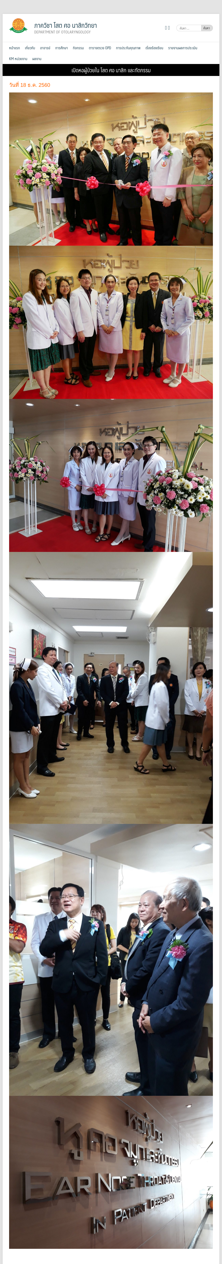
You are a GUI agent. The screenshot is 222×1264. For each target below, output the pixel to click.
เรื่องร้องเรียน (154, 48)
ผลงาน (36, 59)
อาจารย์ (45, 48)
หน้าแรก (14, 48)
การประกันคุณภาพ (128, 48)
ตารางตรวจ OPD (100, 48)
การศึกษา (61, 48)
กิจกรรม (78, 48)
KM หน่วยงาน (18, 59)
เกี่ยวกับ (30, 48)
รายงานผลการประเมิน (182, 48)
